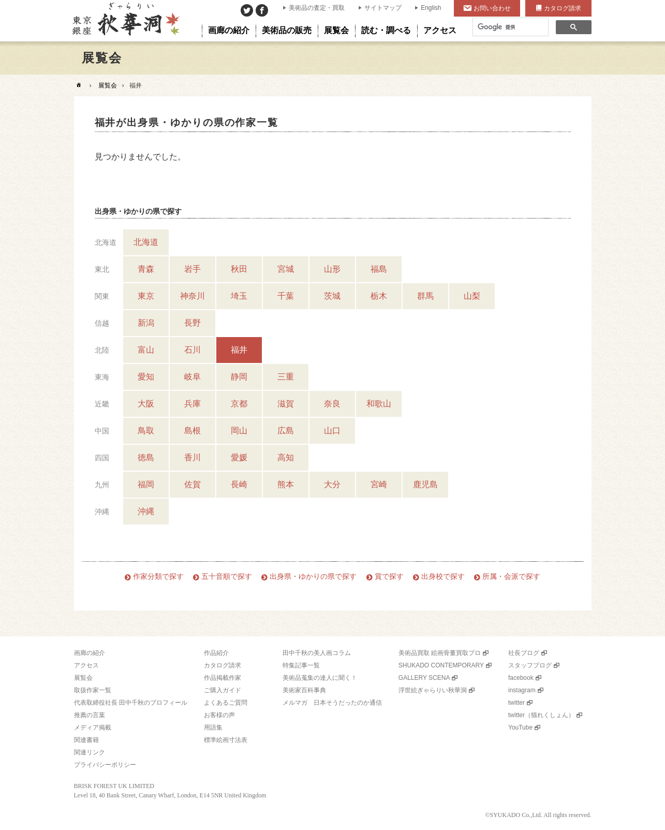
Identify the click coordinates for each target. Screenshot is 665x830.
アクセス (86, 665)
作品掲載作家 (222, 677)
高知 (285, 457)
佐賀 (192, 484)
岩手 (192, 269)
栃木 (379, 296)
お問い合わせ (492, 8)
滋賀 (285, 403)
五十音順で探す (226, 576)
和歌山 (378, 403)
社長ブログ (523, 653)
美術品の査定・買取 (317, 7)
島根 (192, 430)
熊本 (285, 484)
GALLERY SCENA (424, 677)
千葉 (285, 296)
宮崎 (379, 484)
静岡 (239, 376)
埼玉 (239, 296)
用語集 (213, 727)
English (431, 7)
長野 (192, 322)
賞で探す (389, 576)
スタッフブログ (530, 665)
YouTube (520, 727)
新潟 (146, 322)
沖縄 (146, 511)
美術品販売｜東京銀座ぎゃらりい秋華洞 (125, 20)
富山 (146, 349)
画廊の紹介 (89, 653)
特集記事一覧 (301, 665)
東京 (146, 296)
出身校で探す (443, 576)
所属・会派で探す (511, 576)
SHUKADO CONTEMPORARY (441, 665)
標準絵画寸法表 (225, 740)
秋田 (239, 269)
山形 (332, 269)
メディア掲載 (92, 727)
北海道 (146, 242)
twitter (516, 702)
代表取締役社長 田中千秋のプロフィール (130, 702)
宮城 (285, 269)
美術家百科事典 (304, 690)
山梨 (472, 296)
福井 (239, 349)
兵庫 (192, 403)
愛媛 (239, 457)
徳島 (146, 457)
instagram (522, 690)
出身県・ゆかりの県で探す (313, 576)
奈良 (332, 403)
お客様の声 (219, 715)
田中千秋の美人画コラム (317, 653)
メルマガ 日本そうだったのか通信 (332, 702)
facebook (521, 677)
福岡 (146, 484)
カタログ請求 (562, 8)
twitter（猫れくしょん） (541, 715)
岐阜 (192, 376)
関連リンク (89, 752)
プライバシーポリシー (105, 764)
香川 (192, 457)
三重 (285, 376)
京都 (239, 403)
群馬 (425, 296)
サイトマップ (383, 7)
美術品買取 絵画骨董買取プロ (439, 653)
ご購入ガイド (222, 690)
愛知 (146, 376)
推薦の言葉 (89, 715)
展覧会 (107, 85)
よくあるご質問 (225, 702)
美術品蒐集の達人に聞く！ (320, 677)
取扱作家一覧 (92, 690)
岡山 (239, 430)
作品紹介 (216, 653)
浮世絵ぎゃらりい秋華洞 (432, 690)
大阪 (146, 403)
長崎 (239, 484)
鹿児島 (425, 484)
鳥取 (146, 430)
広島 (285, 430)
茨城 (332, 296)
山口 (332, 430)
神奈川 (192, 296)
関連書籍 (86, 740)
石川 (192, 349)
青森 (146, 269)
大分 (332, 484)
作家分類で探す (158, 576)
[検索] (509, 27)
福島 (379, 269)
